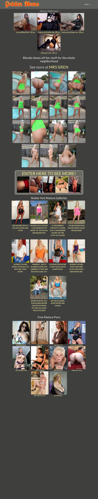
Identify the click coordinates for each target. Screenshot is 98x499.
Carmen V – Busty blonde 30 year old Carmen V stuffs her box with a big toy (39, 267)
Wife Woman (58, 358)
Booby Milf (58, 383)
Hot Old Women (77, 333)
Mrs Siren (58, 67)
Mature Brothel (21, 358)
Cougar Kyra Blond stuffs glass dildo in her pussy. (57, 266)
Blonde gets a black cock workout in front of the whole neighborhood (39, 229)
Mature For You (39, 383)
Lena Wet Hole (77, 358)
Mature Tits (58, 333)
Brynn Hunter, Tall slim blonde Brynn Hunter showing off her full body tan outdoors (39, 305)
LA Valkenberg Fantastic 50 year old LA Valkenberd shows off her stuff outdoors (58, 230)
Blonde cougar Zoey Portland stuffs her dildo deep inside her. (76, 267)
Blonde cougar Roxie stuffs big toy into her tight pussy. (20, 267)
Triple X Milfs (39, 358)
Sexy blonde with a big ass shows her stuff (20, 228)
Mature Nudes (21, 333)
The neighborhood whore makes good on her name (76, 228)
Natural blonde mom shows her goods (58, 303)
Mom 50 (39, 333)
